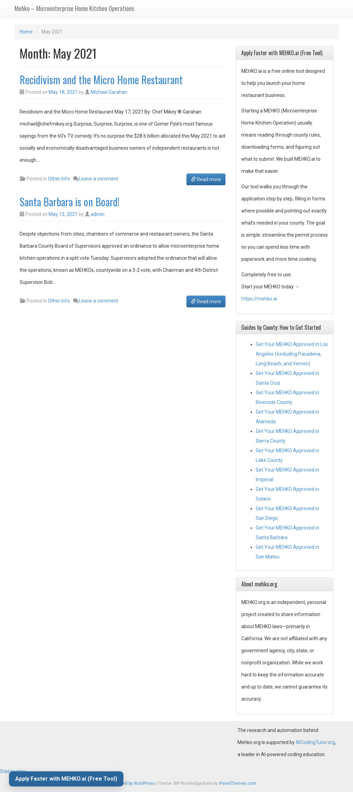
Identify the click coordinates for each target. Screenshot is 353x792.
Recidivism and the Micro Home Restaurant (101, 79)
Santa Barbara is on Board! (70, 201)
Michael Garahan (109, 92)
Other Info (59, 178)
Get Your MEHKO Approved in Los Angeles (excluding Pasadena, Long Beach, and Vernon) (292, 353)
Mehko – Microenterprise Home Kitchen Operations (74, 8)
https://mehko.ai (259, 298)
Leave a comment (98, 178)
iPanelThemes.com (237, 783)
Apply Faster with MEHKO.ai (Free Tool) (66, 778)
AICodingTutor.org (315, 742)
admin (97, 214)
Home (26, 31)
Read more (206, 179)
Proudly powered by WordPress (125, 783)
